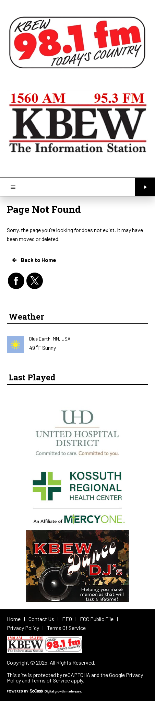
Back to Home (33, 259)
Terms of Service (50, 680)
